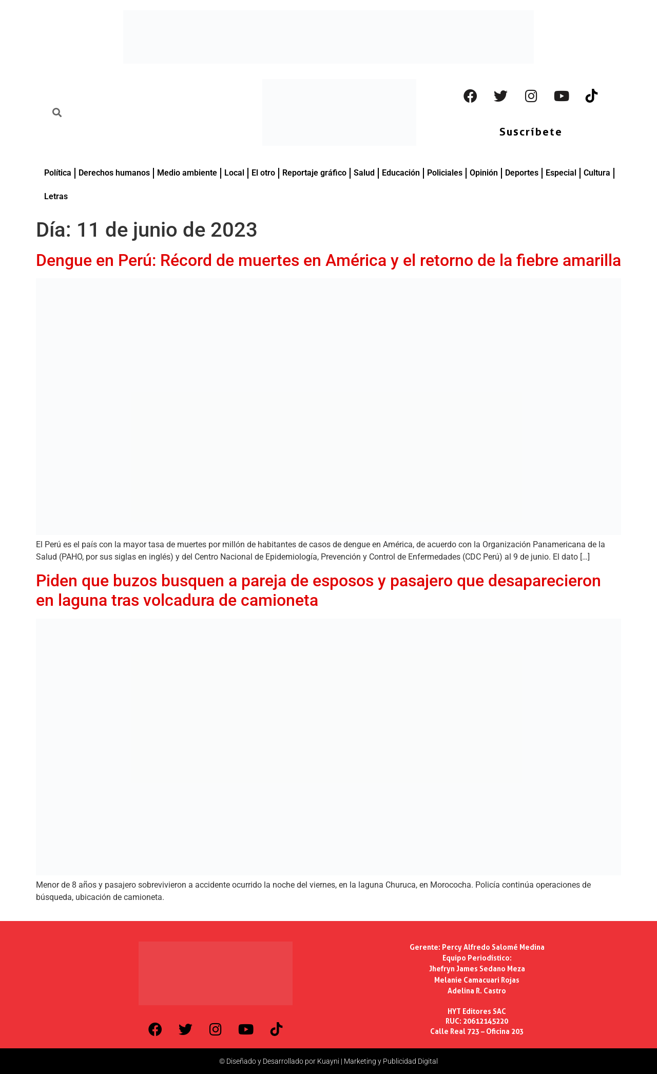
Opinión (484, 173)
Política (57, 173)
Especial (561, 173)
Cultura (597, 173)
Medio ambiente (187, 173)
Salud (364, 173)
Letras (56, 196)
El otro (263, 173)
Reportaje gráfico (314, 173)
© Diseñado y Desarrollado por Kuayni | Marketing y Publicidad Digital (328, 1061)
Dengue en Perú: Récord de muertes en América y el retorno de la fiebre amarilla (328, 260)
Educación (401, 173)
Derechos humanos (114, 173)
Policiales (444, 173)
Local (234, 173)
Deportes (521, 173)
